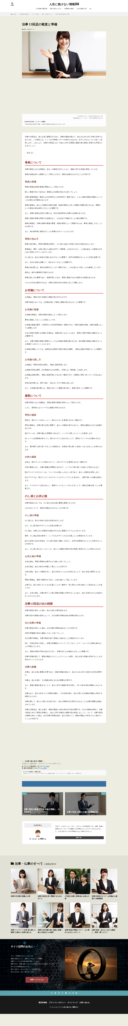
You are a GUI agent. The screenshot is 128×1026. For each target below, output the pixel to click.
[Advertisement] (64, 97)
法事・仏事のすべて (47, 14)
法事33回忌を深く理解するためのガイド (50, 897)
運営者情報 (43, 1002)
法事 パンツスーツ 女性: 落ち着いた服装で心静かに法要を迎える (23, 931)
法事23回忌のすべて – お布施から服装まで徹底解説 (104, 897)
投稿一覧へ (79, 837)
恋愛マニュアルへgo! (37, 979)
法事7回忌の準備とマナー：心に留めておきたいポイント (77, 931)
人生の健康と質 (81, 8)
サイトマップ (73, 1002)
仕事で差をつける (55, 8)
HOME (14, 14)
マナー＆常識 (35, 14)
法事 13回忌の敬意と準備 (62, 14)
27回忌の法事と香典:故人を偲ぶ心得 (77, 897)
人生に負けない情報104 (64, 4)
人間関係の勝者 (69, 8)
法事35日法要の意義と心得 (20, 896)
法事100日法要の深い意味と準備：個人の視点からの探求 (50, 931)
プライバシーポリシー (57, 1002)
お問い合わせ (84, 1002)
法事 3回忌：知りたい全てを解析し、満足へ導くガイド (103, 931)
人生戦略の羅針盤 (41, 8)
